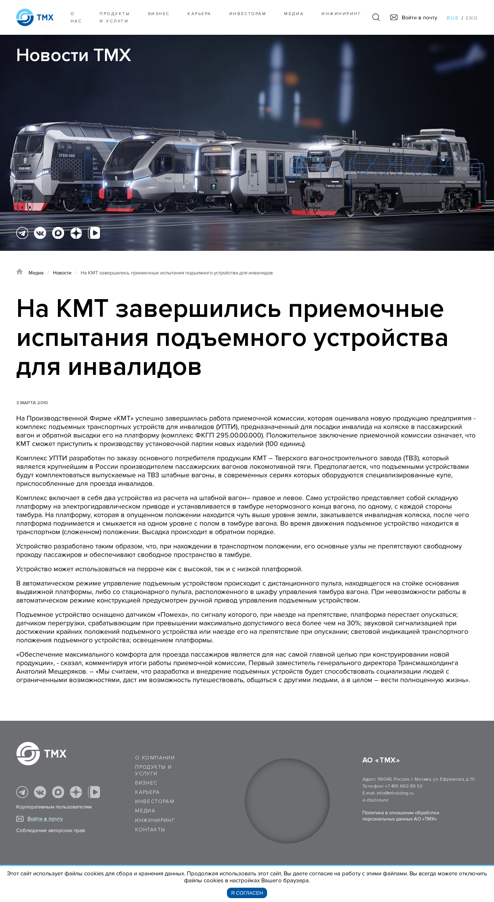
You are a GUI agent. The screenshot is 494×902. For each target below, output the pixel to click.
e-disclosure (375, 800)
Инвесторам (247, 13)
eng (472, 18)
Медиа (294, 13)
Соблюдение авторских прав (50, 830)
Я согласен (247, 893)
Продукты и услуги (115, 17)
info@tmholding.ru (395, 793)
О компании (155, 758)
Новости (62, 273)
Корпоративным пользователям (54, 807)
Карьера (199, 13)
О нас (76, 17)
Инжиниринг (341, 13)
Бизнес (146, 783)
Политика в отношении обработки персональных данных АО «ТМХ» (400, 816)
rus (453, 18)
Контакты (150, 830)
